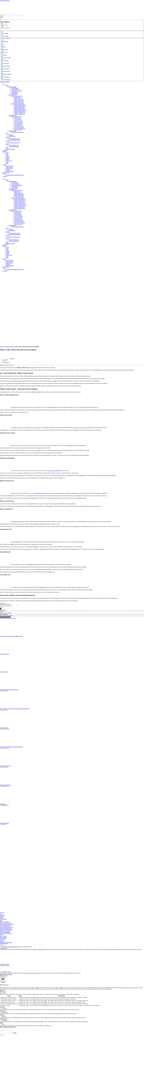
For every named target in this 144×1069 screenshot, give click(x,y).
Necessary (4, 991)
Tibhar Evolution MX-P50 (20, 110)
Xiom (7, 155)
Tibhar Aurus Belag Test (17, 96)
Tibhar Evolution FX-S (19, 109)
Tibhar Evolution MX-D (20, 105)
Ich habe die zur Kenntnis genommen (17, 946)
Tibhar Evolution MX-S (19, 106)
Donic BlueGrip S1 (4, 727)
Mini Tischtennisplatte (14, 146)
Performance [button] (3, 1010)
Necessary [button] (2, 990)
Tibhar (7, 153)
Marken (4, 151)
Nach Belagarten (12, 87)
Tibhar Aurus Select (19, 102)
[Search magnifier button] (1, 17)
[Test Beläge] (1, 53)
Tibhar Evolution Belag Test (18, 103)
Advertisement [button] (3, 1019)
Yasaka (7, 159)
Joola (7, 162)
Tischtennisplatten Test (5, 925)
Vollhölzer (11, 134)
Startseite (2, 346)
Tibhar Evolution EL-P (19, 112)
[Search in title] (1, 23)
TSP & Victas (9, 160)
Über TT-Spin (3, 936)
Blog (1, 920)
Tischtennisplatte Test (14, 145)
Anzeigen (11, 365)
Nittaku (7, 158)
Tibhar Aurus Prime (19, 101)
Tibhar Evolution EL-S (19, 107)
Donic (7, 154)
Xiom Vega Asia (18, 124)
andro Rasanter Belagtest (6, 933)
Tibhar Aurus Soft (18, 98)
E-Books (8, 169)
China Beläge (15, 93)
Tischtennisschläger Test (14, 138)
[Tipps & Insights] (1, 59)
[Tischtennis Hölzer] (1, 67)
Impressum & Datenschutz (6, 942)
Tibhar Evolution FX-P (19, 114)
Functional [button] (2, 1006)
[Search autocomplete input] (19, 15)
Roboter (8, 141)
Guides (4, 164)
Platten (7, 144)
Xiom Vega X (17, 118)
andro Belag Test (12, 131)
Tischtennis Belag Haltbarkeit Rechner (15, 175)
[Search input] (6, 15)
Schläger (8, 137)
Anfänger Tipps (9, 167)
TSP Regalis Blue (4, 671)
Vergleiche (5, 150)
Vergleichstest (69, 445)
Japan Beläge (15, 92)
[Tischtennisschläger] (1, 78)
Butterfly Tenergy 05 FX (41, 493)
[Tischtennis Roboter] (1, 70)
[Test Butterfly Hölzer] (1, 56)
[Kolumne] (1, 45)
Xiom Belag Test (12, 115)
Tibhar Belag (3, 804)
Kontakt (2, 941)
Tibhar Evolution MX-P (19, 111)
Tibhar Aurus (17, 97)
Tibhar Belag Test (13, 94)
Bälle (7, 147)
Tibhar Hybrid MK (4, 823)
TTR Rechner (6, 172)
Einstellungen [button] (3, 974)
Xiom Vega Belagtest (5, 932)
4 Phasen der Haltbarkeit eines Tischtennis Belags (11, 746)
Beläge (7, 85)
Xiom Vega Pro (17, 119)
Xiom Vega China (18, 123)
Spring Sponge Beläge (17, 90)
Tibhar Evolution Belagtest (6, 929)
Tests (4, 84)
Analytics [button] (2, 1015)
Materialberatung (10, 171)
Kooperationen (3, 937)
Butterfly (8, 157)
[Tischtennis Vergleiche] (1, 72)
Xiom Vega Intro (18, 129)
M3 (60, 564)
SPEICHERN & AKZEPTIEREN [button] (7, 1027)
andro (7, 163)
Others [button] (1, 1023)
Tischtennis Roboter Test (14, 142)
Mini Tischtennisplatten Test (6, 927)
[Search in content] (1, 26)
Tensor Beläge (15, 88)
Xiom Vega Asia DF (19, 127)
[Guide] (1, 42)
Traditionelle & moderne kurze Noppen (9, 689)
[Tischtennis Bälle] (1, 61)
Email (1, 945)
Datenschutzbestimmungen (14, 946)
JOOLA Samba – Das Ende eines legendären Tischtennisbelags (14, 708)
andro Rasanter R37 (17, 541)
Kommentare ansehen (5, 617)
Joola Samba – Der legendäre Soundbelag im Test (11, 636)
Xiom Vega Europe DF (19, 128)
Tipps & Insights (9, 166)
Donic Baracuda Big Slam (54, 470)
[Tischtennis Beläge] (1, 64)
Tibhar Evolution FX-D (5, 766)
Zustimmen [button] (9, 974)
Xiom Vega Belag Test (17, 116)
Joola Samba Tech (42, 587)
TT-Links (2, 940)
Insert (16, 1033)
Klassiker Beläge (15, 89)
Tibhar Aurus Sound (19, 99)
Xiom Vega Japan (18, 122)
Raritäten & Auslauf (10, 149)
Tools (4, 173)
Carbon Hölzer (12, 136)
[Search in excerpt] (1, 29)
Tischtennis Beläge (9, 346)
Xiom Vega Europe (18, 125)
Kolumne (5, 176)
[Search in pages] (1, 34)
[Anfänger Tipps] (1, 40)
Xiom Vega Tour (18, 120)
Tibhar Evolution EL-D (5, 785)
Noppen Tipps (9, 168)
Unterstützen (3, 938)
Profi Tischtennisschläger (14, 140)
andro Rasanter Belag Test (18, 132)
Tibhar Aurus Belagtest (5, 930)
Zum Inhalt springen (4, 0)
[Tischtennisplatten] (1, 75)
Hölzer (7, 133)
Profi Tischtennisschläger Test (7, 924)
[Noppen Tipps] (1, 48)
